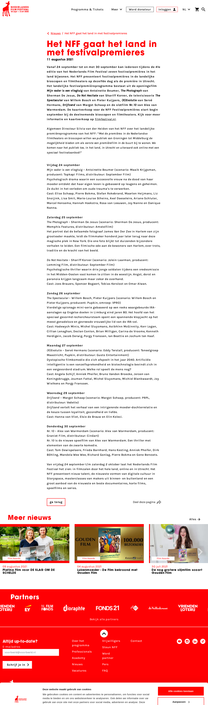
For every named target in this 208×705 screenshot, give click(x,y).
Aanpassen (180, 681)
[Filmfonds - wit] (52, 608)
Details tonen (50, 698)
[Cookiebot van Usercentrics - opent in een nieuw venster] (21, 698)
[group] (34, 550)
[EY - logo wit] (33, 608)
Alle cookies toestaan (181, 670)
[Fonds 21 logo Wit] (112, 608)
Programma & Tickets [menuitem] (87, 9)
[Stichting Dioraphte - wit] (79, 608)
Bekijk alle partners (104, 619)
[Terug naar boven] (104, 633)
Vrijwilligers (111, 641)
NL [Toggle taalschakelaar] (186, 9)
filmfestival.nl (105, 119)
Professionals (82, 651)
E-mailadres (31, 650)
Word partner (107, 656)
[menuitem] (114, 9)
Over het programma (80, 643)
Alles (194, 519)
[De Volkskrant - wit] (163, 608)
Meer (114, 9)
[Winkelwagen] (197, 9)
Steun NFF (109, 647)
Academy (78, 658)
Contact (136, 641)
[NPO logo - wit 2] (139, 608)
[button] (200, 552)
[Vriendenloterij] (10, 608)
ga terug (56, 502)
